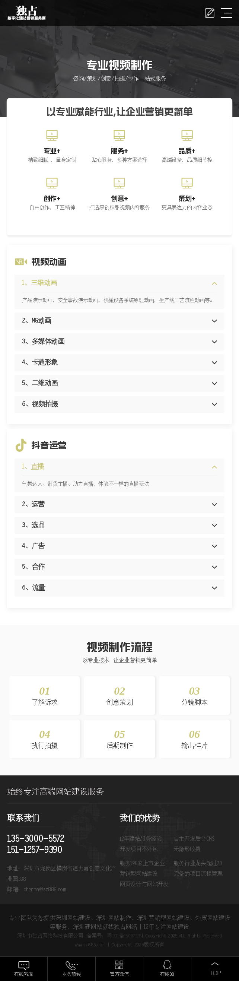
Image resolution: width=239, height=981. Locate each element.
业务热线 (71, 974)
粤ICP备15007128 (124, 936)
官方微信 (119, 974)
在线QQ (167, 974)
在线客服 (23, 974)
